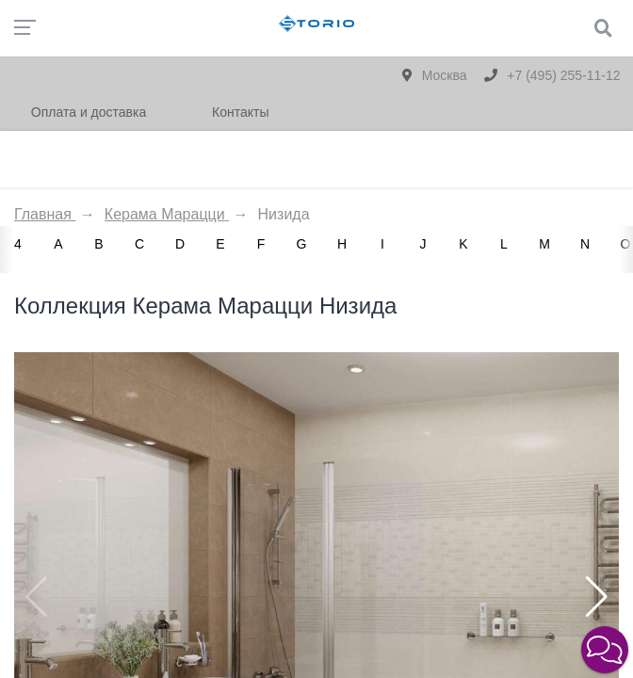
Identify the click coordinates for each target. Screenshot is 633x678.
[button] (596, 597)
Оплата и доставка (88, 112)
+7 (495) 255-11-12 (552, 75)
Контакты (240, 112)
